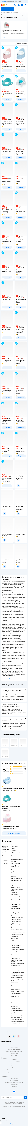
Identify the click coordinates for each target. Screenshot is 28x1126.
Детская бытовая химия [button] (5, 855)
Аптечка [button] (4, 851)
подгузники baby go (15, 852)
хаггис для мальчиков (16, 910)
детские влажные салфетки (17, 956)
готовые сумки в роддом (16, 977)
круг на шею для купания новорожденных (16, 930)
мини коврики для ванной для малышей (18, 998)
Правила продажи (14, 1047)
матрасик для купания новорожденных (16, 995)
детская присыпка (15, 943)
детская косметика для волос (17, 874)
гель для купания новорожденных (15, 865)
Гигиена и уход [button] (5, 849)
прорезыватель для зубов (17, 1015)
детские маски (14, 936)
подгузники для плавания (17, 923)
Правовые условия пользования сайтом (14, 1103)
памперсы (13, 850)
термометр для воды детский (17, 954)
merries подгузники (15, 854)
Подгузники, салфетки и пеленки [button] (5, 865)
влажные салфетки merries (17, 859)
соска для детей (14, 1012)
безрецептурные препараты (17, 963)
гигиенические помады (16, 878)
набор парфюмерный (16, 885)
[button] (7, 9)
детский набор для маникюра (18, 882)
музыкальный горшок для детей (18, 942)
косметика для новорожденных (18, 868)
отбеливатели (14, 982)
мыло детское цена (15, 887)
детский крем (14, 906)
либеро (13, 848)
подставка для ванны (16, 993)
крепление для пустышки (17, 1014)
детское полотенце (15, 1008)
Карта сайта (14, 1055)
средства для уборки (16, 985)
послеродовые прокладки (17, 975)
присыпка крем (14, 1025)
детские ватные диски (16, 904)
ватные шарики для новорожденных (15, 870)
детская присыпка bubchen (17, 855)
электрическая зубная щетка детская (17, 925)
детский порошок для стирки (18, 987)
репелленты (14, 876)
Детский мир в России (8, 1106)
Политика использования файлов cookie (14, 1051)
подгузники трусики (16, 921)
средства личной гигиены (17, 970)
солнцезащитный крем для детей (17, 890)
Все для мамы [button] (5, 853)
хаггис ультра (14, 915)
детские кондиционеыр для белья (17, 980)
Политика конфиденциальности (14, 1049)
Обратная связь (14, 1053)
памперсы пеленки (15, 1023)
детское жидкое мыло (16, 951)
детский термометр (15, 953)
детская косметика (15, 872)
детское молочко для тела (17, 934)
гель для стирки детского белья (18, 932)
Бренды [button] (4, 844)
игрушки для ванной (16, 898)
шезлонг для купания (16, 1002)
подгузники (14, 940)
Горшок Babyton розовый (10, 826)
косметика (13, 967)
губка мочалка (14, 1006)
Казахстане (16, 1106)
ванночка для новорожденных (18, 991)
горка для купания (15, 1004)
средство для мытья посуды (17, 984)
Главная (3, 12)
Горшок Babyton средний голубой (13, 788)
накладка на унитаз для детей (17, 949)
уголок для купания (15, 989)
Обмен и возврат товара (14, 1045)
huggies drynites (15, 913)
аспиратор (13, 861)
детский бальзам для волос (17, 896)
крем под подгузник (15, 908)
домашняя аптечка (15, 958)
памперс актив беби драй (17, 917)
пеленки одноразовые (16, 1019)
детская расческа (15, 902)
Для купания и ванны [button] (5, 858)
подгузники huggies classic (17, 912)
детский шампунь (15, 947)
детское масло (14, 938)
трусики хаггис (14, 846)
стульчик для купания (16, 945)
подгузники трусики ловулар (18, 844)
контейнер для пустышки (17, 1010)
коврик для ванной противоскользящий (15, 900)
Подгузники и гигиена (12, 12)
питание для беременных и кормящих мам (17, 973)
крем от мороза (14, 894)
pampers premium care (16, 919)
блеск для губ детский (16, 880)
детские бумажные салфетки (17, 1021)
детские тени (14, 892)
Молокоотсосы (14, 968)
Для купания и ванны (6, 15)
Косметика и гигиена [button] (5, 847)
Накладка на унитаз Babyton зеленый (11, 807)
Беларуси (22, 1106)
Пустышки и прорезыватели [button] (5, 861)
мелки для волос (15, 884)
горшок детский (14, 1001)
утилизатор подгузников (16, 1017)
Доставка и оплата (14, 1043)
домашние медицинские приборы (16, 961)
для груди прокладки (16, 965)
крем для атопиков (15, 863)
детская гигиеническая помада (18, 927)
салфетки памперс (15, 857)
